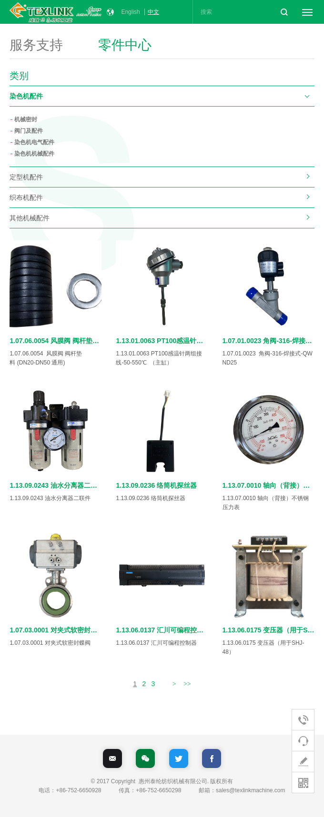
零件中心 (125, 46)
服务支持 (36, 46)
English (130, 12)
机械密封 (25, 119)
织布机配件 (26, 197)
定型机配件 (26, 177)
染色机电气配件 (34, 142)
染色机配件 (26, 96)
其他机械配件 (30, 218)
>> (187, 684)
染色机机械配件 (34, 153)
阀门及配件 (28, 131)
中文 (153, 12)
